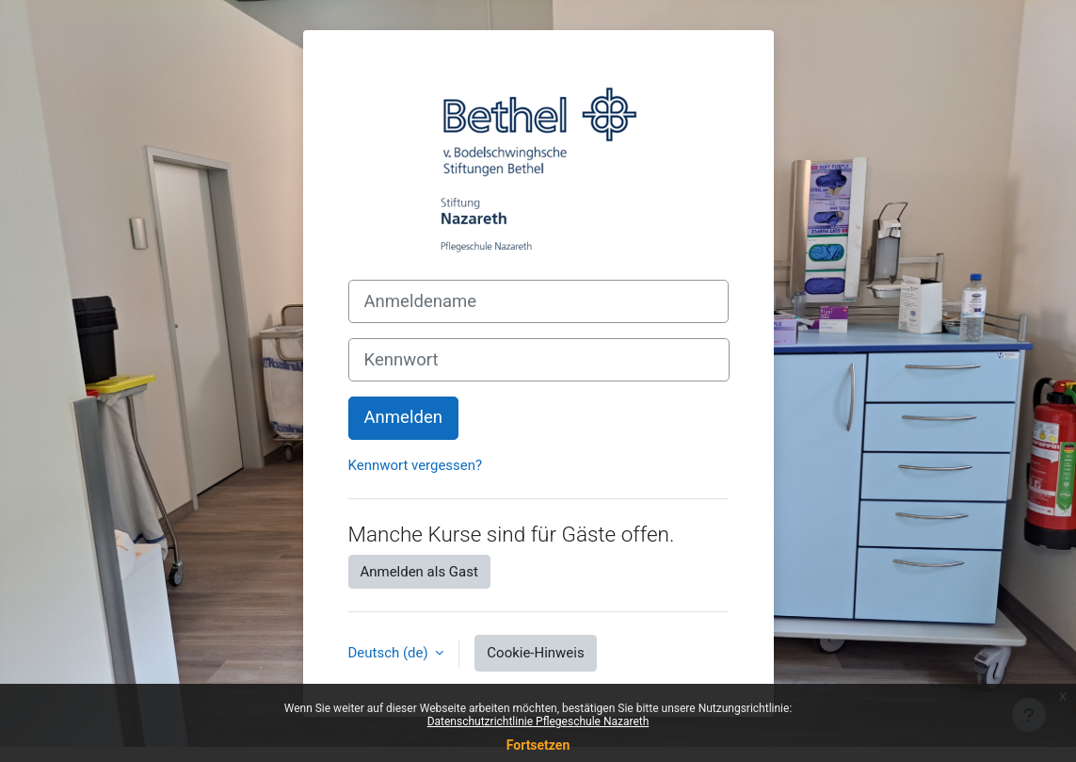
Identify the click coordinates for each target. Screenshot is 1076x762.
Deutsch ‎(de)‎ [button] (390, 652)
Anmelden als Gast (419, 571)
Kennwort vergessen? (415, 465)
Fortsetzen (538, 745)
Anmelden (403, 417)
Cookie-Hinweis (535, 652)
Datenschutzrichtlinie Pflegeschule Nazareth (538, 721)
